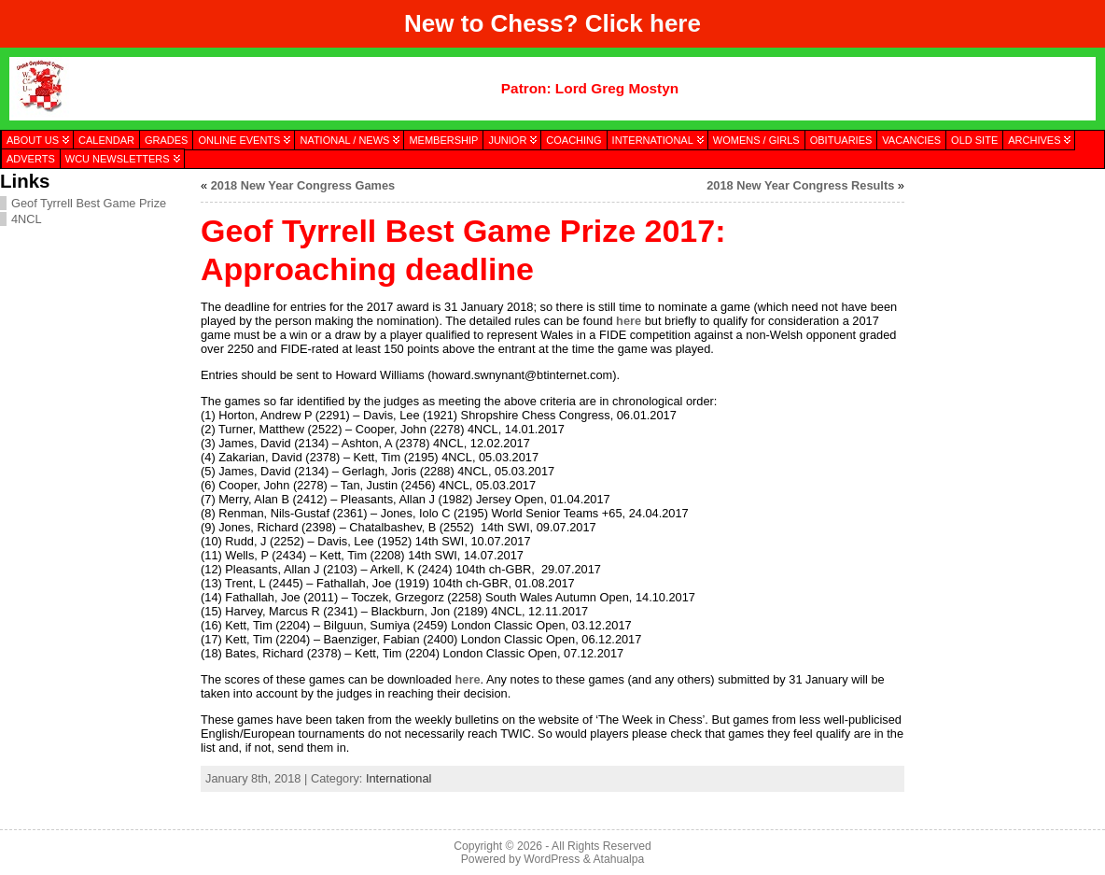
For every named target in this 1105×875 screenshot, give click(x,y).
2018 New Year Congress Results (800, 185)
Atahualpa (618, 859)
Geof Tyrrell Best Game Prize (88, 203)
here (675, 23)
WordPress (552, 859)
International (398, 778)
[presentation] (1004, 264)
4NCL (26, 219)
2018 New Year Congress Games (303, 185)
